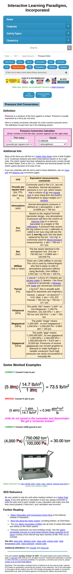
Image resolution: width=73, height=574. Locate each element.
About (20, 62)
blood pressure (54, 239)
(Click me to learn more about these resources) (26, 72)
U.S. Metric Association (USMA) (28, 524)
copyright (14, 558)
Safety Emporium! (58, 87)
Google (33, 548)
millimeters (32, 226)
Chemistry (39, 40)
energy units (52, 541)
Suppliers (63, 67)
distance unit (17, 173)
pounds (44, 200)
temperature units (12, 544)
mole (61, 541)
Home (10, 19)
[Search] (69, 47)
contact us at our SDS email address (18, 562)
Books (29, 62)
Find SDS (60, 62)
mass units (41, 541)
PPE (29, 95)
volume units (40, 544)
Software (52, 67)
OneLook (45, 548)
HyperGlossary (18, 67)
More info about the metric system (25, 521)
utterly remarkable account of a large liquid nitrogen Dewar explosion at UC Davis (39, 532)
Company (39, 26)
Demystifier (40, 62)
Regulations (40, 67)
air (47, 192)
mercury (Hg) (38, 221)
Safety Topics (39, 33)
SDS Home (9, 62)
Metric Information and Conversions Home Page (31, 515)
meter (34, 285)
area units (18, 541)
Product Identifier (43, 95)
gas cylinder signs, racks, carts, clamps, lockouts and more (44, 484)
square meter (33, 280)
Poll (29, 67)
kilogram (56, 283)
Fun (6, 67)
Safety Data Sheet (44, 156)
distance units (30, 541)
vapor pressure (27, 544)
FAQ (51, 62)
